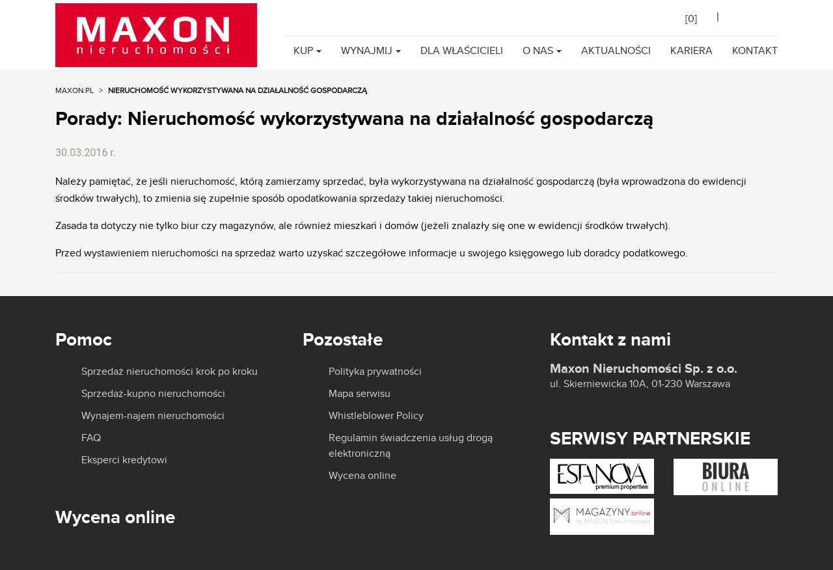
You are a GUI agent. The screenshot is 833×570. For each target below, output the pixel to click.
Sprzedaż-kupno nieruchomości (153, 393)
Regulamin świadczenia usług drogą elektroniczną (411, 445)
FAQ (91, 438)
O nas (538, 50)
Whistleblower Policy (376, 416)
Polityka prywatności (375, 371)
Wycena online (362, 475)
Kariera (691, 50)
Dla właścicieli (461, 50)
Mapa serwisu (359, 393)
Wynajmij (366, 50)
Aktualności (616, 50)
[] (691, 18)
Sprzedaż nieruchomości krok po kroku (169, 371)
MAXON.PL (74, 90)
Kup (303, 50)
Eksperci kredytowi (124, 460)
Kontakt (755, 50)
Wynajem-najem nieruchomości (153, 416)
